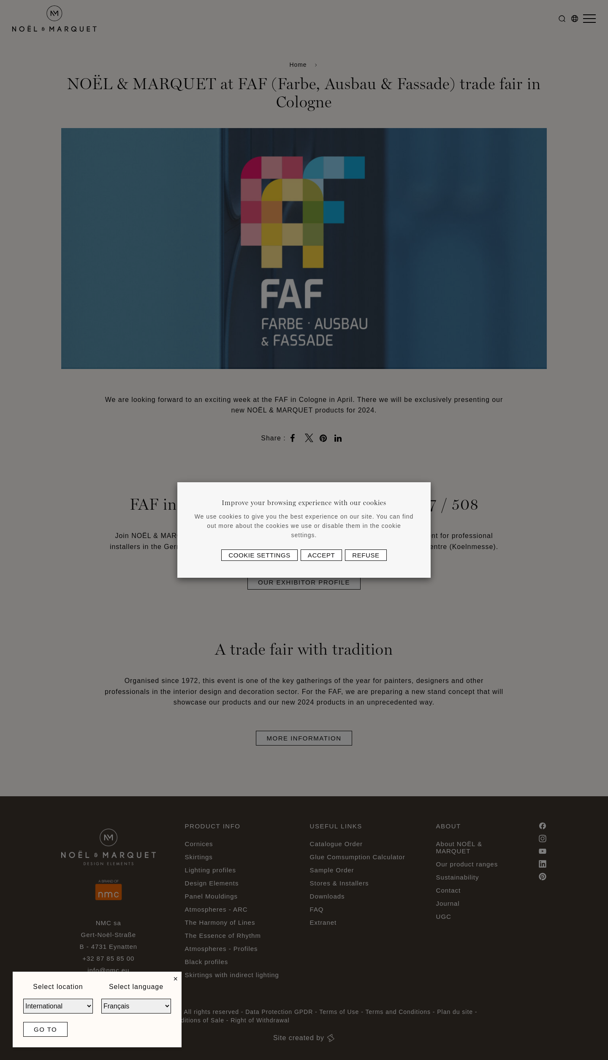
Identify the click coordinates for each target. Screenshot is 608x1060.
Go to (45, 1029)
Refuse (365, 555)
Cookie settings (259, 555)
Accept (321, 555)
